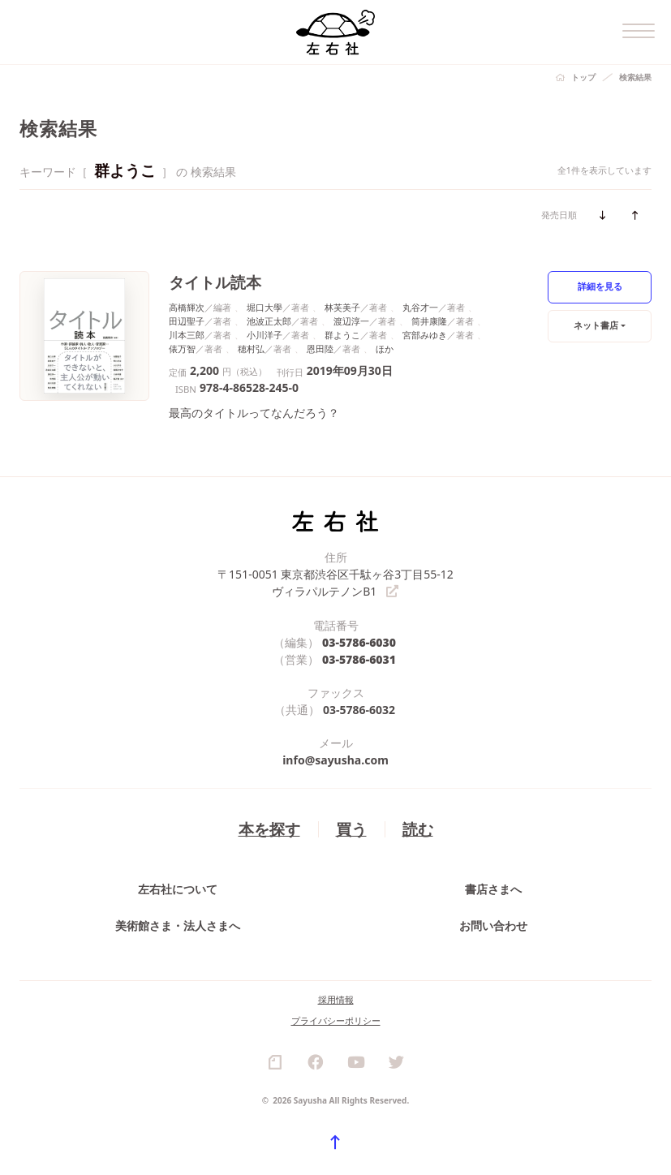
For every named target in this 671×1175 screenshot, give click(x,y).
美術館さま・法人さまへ (177, 925)
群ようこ (342, 335)
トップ (583, 77)
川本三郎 (186, 335)
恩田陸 (320, 348)
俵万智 (182, 348)
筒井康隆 (429, 321)
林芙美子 (342, 307)
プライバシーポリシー (336, 1020)
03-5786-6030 (359, 642)
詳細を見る (600, 286)
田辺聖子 (186, 321)
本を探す (269, 829)
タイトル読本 (215, 282)
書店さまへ (493, 889)
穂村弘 (251, 348)
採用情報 (336, 999)
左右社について (177, 889)
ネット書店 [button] (596, 325)
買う (351, 829)
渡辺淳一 (351, 321)
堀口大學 (264, 307)
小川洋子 (264, 335)
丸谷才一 (420, 307)
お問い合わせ (493, 925)
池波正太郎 (269, 321)
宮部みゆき (424, 335)
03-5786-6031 (359, 659)
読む (417, 829)
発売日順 (559, 215)
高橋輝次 (186, 307)
